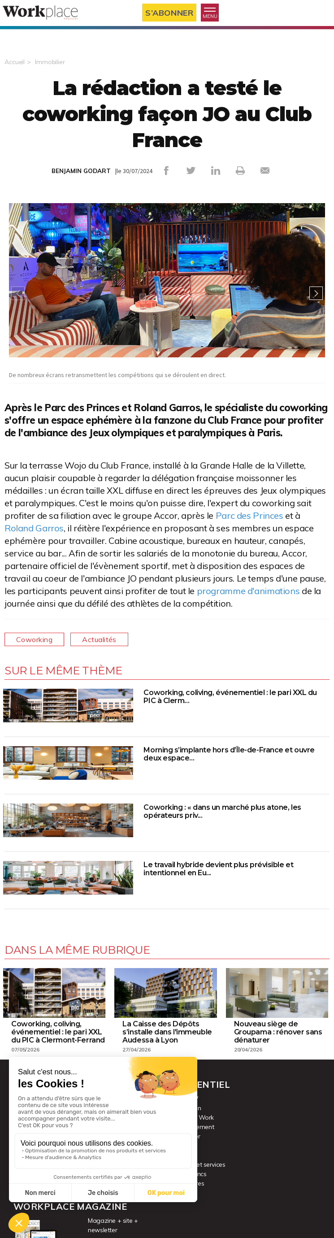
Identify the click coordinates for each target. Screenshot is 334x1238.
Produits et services (199, 1164)
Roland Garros (34, 528)
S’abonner (169, 13)
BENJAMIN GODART (81, 170)
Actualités (99, 639)
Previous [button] (18, 293)
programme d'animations (248, 590)
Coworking (34, 639)
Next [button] (316, 293)
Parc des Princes (249, 515)
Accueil (14, 61)
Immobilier (50, 61)
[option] (167, 293)
